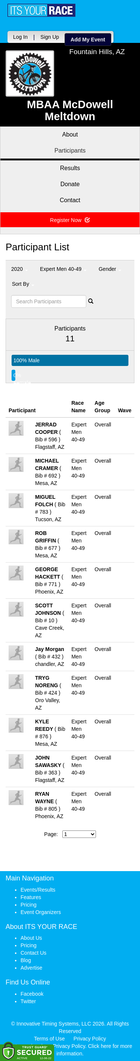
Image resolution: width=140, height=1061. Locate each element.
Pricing (29, 905)
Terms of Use (49, 1039)
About (70, 134)
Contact (70, 200)
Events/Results (38, 890)
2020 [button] (19, 269)
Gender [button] (110, 269)
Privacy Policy (90, 1039)
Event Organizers (41, 912)
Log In (20, 37)
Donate (70, 184)
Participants (70, 150)
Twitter (28, 1001)
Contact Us (33, 953)
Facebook (32, 994)
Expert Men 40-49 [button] (63, 269)
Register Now (70, 220)
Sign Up (49, 37)
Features (31, 897)
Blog (26, 960)
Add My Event (88, 40)
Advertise (31, 968)
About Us (31, 938)
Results (70, 168)
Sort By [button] (23, 284)
